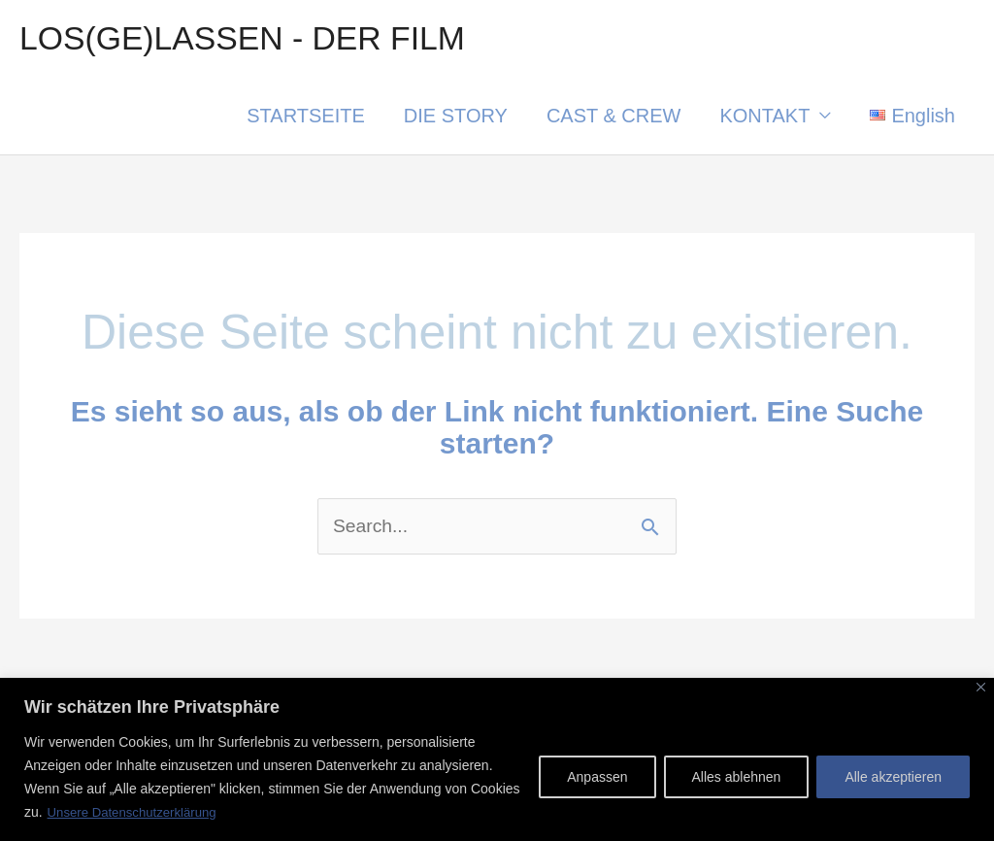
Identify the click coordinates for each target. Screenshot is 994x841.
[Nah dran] (981, 688)
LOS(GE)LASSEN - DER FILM (250, 39)
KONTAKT (764, 118)
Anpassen (597, 778)
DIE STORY (456, 118)
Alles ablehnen (736, 778)
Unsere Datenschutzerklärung (137, 813)
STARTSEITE (306, 118)
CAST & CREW (614, 118)
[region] (497, 760)
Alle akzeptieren (893, 778)
